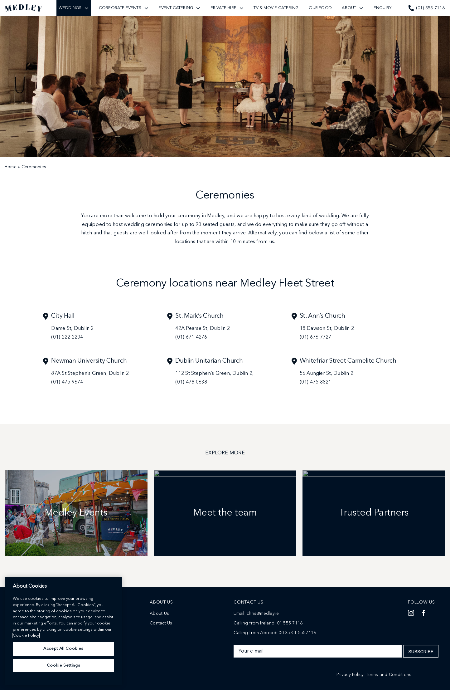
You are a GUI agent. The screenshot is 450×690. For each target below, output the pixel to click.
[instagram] (411, 613)
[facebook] (424, 613)
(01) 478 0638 (191, 382)
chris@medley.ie (263, 613)
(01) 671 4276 (191, 337)
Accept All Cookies (63, 665)
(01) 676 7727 (315, 337)
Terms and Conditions (388, 675)
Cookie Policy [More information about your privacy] (26, 652)
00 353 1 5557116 (297, 633)
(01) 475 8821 (315, 382)
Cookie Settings (63, 682)
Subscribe (420, 651)
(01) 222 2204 (67, 337)
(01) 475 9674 (67, 382)
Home (11, 167)
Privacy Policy (350, 675)
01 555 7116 (290, 623)
